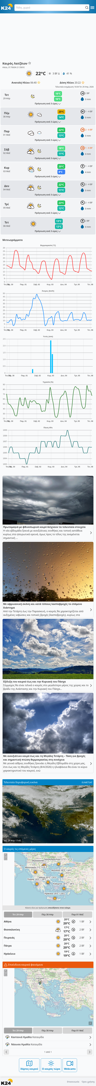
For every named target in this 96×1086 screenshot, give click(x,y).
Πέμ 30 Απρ (47, 914)
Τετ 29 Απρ (18, 914)
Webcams (69, 1065)
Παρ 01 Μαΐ (78, 914)
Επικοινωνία (73, 1081)
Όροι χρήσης (88, 1081)
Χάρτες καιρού (29, 1065)
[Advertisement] (48, 38)
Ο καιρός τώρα (51, 1065)
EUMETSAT (87, 782)
